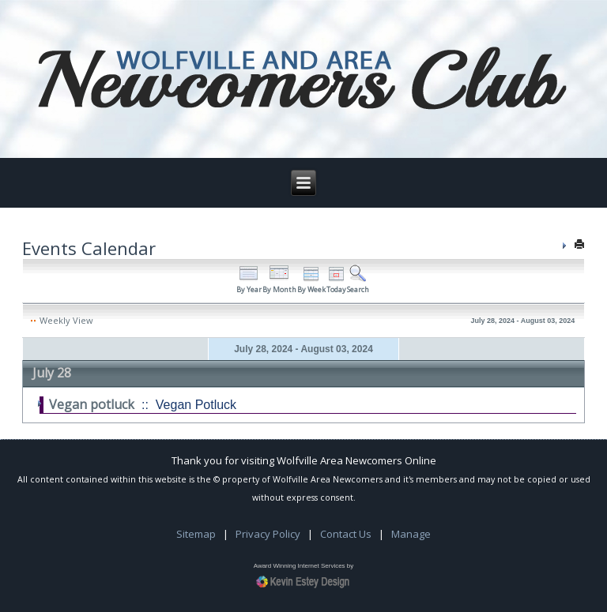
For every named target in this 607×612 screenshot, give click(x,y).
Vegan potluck (91, 404)
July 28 (51, 372)
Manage (411, 534)
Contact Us (345, 534)
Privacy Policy (268, 534)
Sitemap (196, 534)
